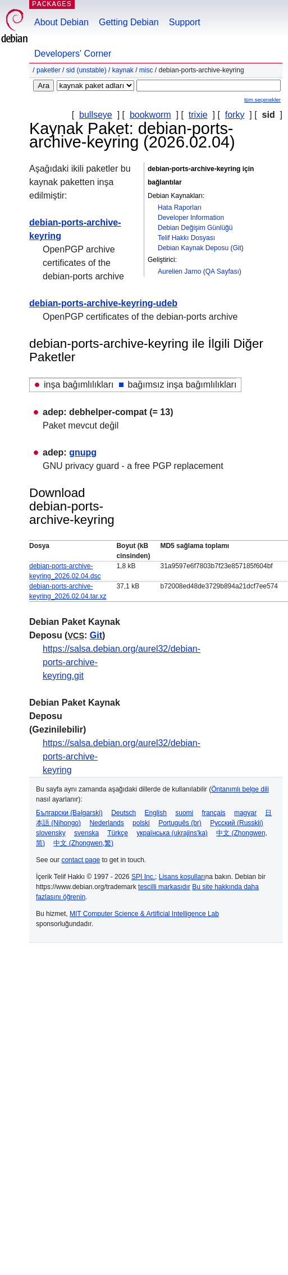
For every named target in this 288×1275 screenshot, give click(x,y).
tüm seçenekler (262, 99)
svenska (86, 833)
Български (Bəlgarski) (69, 813)
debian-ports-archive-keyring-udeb (103, 303)
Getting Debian (129, 22)
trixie (198, 114)
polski (141, 823)
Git (236, 248)
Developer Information (191, 218)
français (214, 813)
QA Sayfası (222, 271)
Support (184, 22)
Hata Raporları (180, 207)
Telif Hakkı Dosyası (186, 238)
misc (146, 70)
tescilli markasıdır (164, 887)
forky (235, 114)
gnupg (83, 452)
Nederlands (106, 823)
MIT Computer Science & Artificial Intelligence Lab (144, 914)
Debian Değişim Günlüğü (195, 228)
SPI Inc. (143, 877)
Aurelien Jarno (179, 271)
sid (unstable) (86, 70)
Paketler (48, 70)
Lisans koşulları (182, 877)
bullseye (95, 114)
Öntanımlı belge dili (240, 789)
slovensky (51, 833)
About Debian (61, 22)
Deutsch (123, 813)
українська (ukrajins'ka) (172, 833)
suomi (184, 813)
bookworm (150, 114)
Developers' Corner (72, 53)
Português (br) (180, 823)
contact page (80, 860)
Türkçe (117, 833)
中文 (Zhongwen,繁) (83, 843)
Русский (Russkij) (236, 823)
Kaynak (123, 70)
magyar (245, 813)
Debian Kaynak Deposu (193, 248)
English (156, 813)
